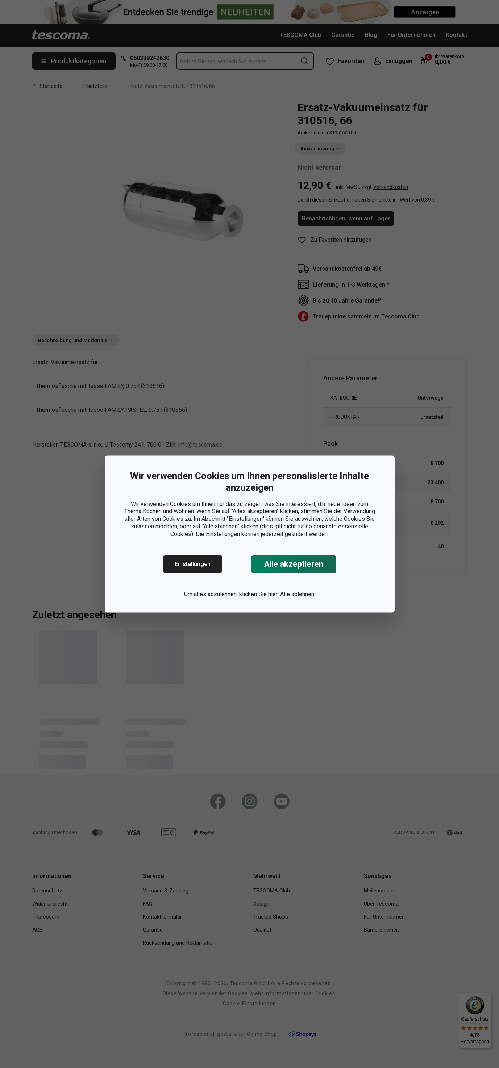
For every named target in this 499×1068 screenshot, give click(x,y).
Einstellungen (193, 564)
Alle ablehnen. (297, 594)
